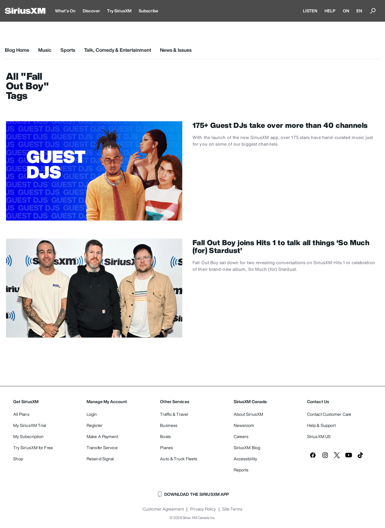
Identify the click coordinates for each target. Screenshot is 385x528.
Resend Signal (100, 458)
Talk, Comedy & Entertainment (117, 50)
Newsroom (244, 425)
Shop (18, 458)
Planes (166, 447)
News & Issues (176, 50)
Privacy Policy (203, 509)
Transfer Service (102, 447)
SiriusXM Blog (247, 447)
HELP (330, 11)
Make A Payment (102, 436)
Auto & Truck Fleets (178, 458)
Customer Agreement (163, 509)
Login (92, 414)
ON (346, 11)
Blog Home (17, 50)
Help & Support (321, 425)
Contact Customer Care (329, 414)
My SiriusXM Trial (29, 425)
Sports (67, 50)
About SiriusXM (248, 414)
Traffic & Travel (174, 414)
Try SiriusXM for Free (33, 447)
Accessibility (245, 458)
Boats (165, 436)
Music (45, 50)
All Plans (21, 414)
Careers (241, 436)
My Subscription (28, 436)
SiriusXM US (319, 436)
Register (95, 425)
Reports (241, 470)
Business (168, 425)
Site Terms (232, 509)
